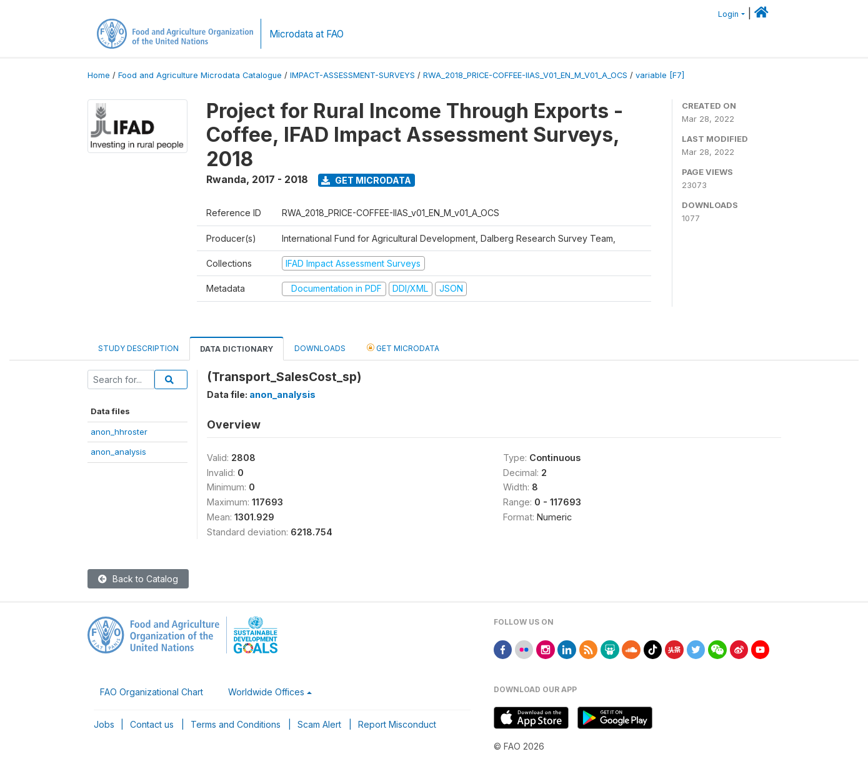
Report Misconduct (397, 724)
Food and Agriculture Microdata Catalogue (200, 75)
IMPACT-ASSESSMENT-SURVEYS (352, 75)
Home (98, 75)
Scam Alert (319, 724)
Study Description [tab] (138, 348)
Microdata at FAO (306, 34)
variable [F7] (660, 75)
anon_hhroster (119, 432)
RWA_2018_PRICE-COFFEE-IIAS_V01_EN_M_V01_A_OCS (525, 75)
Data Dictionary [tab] (236, 349)
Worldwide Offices (266, 692)
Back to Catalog (138, 578)
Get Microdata (366, 180)
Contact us (152, 724)
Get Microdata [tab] (403, 347)
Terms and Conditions (236, 724)
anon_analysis (118, 452)
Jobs (104, 724)
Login (728, 14)
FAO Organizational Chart (151, 692)
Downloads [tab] (320, 348)
